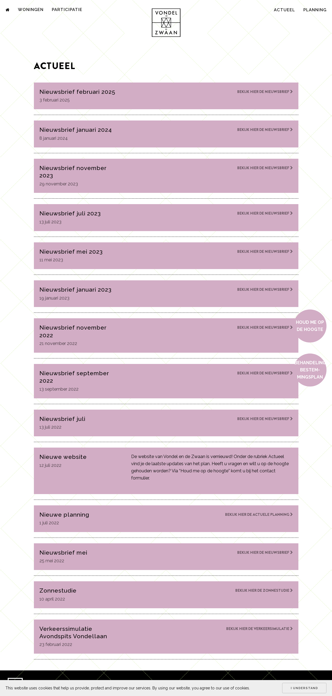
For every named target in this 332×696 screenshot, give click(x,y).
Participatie (67, 9)
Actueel (284, 9)
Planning (314, 9)
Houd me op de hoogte (310, 326)
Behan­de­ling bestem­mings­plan (310, 370)
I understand (304, 688)
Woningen (31, 9)
